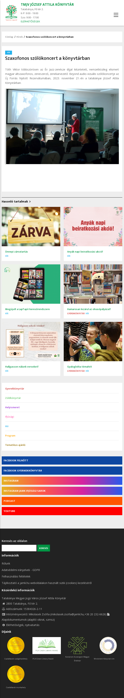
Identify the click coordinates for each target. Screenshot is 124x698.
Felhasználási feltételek (16, 576)
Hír (8, 52)
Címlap (9, 37)
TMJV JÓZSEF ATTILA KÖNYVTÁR (47, 4)
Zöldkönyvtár (13, 398)
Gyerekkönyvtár (76, 313)
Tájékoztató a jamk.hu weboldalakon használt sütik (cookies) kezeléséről (47, 583)
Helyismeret (12, 407)
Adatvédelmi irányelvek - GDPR (21, 570)
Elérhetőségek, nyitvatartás (20, 625)
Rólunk (6, 563)
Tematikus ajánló (15, 445)
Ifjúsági (9, 417)
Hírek (19, 37)
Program (10, 435)
